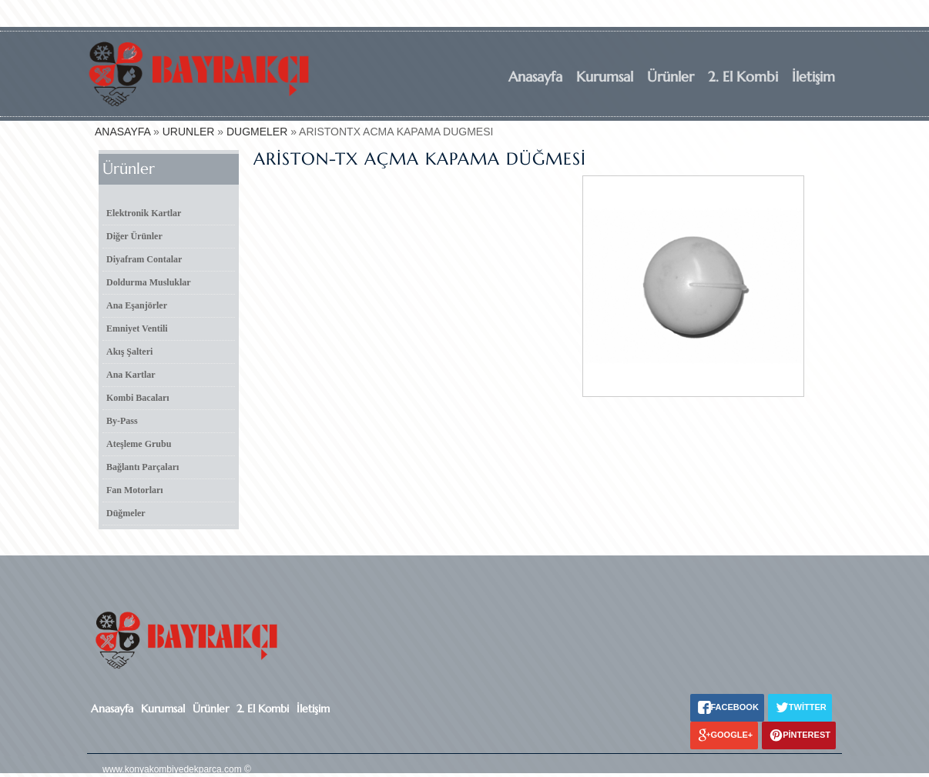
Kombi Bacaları (137, 397)
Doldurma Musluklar (148, 282)
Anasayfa (535, 76)
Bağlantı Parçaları (142, 467)
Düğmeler (126, 513)
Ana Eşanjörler (136, 305)
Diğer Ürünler (134, 236)
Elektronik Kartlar (143, 213)
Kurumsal (604, 76)
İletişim (813, 76)
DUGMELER (256, 131)
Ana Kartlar (131, 374)
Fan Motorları (134, 490)
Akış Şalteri (129, 351)
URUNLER (189, 131)
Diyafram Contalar (144, 259)
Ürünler (670, 76)
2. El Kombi (743, 76)
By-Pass (122, 420)
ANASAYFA (122, 131)
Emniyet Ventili (137, 328)
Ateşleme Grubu (138, 444)
